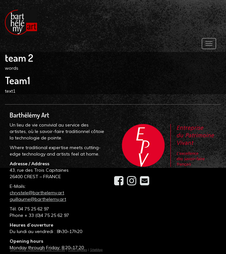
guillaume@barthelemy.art (38, 199)
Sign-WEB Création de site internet (37, 250)
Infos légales (77, 250)
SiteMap (96, 250)
